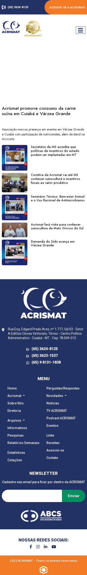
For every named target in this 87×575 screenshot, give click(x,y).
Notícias (52, 403)
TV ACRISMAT (56, 411)
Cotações (14, 460)
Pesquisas (15, 435)
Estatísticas (16, 452)
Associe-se (55, 450)
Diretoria (14, 411)
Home (12, 388)
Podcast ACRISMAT (61, 418)
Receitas (53, 443)
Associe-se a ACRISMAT (67, 7)
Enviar (74, 495)
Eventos (52, 425)
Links (50, 435)
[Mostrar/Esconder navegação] (80, 30)
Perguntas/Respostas (63, 388)
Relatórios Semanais (23, 443)
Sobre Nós (15, 403)
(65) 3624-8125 (15, 7)
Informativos (17, 428)
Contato (52, 458)
